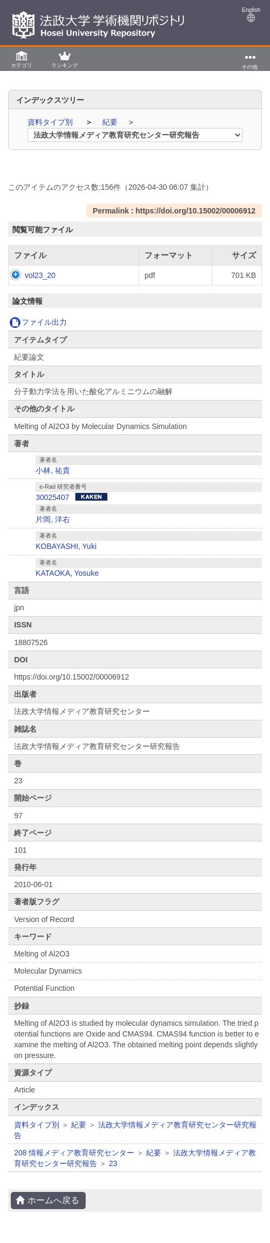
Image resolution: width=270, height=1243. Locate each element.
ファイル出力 (38, 322)
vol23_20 (29, 275)
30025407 (52, 497)
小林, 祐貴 (53, 470)
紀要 (111, 122)
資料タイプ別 (51, 122)
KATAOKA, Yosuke (67, 573)
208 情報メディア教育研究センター (74, 1152)
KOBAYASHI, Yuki (66, 546)
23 (113, 1163)
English (251, 14)
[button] (21, 59)
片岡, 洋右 (53, 519)
